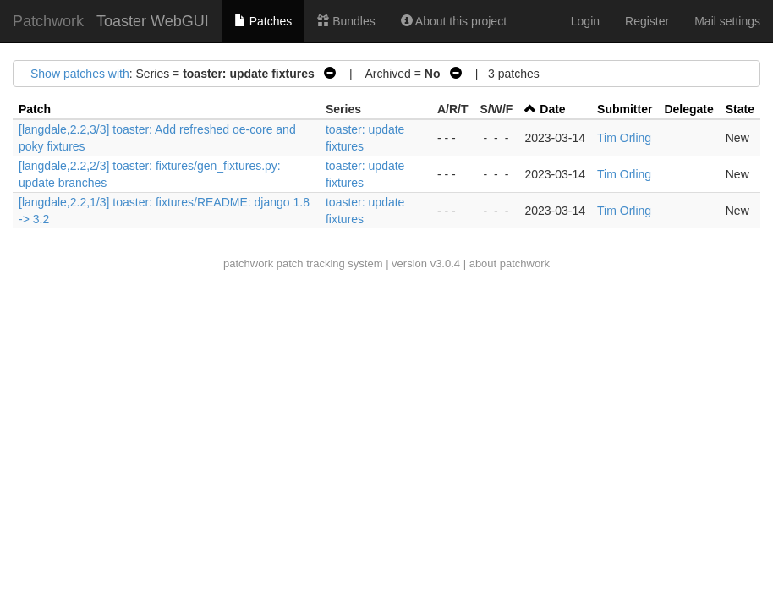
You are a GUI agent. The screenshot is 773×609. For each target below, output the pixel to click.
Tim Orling (624, 138)
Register (647, 21)
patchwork (248, 263)
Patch (35, 109)
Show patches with (79, 73)
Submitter (624, 109)
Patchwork (48, 21)
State (740, 109)
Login (585, 21)
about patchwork (509, 263)
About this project (454, 21)
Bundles (346, 21)
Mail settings (727, 21)
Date (552, 109)
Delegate (688, 109)
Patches (263, 21)
